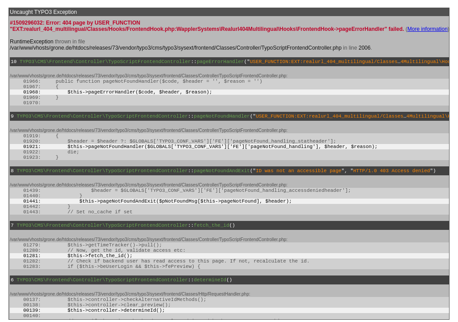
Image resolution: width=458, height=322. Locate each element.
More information (427, 29)
